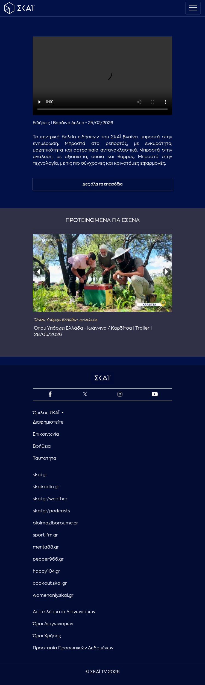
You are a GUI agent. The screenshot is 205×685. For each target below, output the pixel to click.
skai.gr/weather (50, 499)
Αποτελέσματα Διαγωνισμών (64, 612)
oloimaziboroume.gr (55, 523)
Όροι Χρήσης (47, 636)
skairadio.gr (46, 487)
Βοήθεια (42, 446)
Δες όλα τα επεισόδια (102, 184)
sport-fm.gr (45, 535)
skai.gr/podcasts (51, 511)
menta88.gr (46, 547)
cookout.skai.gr (50, 583)
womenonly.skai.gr (53, 595)
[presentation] (38, 272)
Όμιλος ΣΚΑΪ (46, 413)
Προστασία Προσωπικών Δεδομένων (73, 648)
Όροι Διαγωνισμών (53, 624)
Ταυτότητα (44, 458)
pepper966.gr (48, 559)
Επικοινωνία (46, 434)
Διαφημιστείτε (48, 422)
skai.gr (40, 475)
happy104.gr (46, 571)
